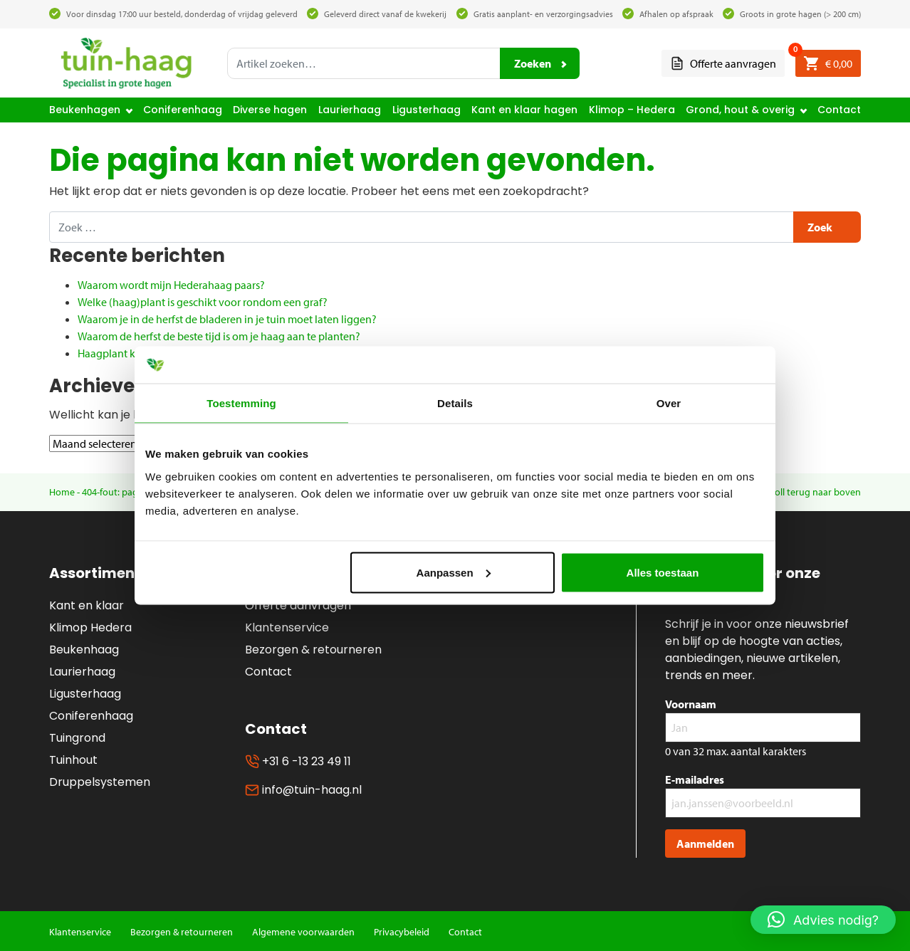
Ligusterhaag (426, 110)
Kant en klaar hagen (524, 110)
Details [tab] (455, 403)
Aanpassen (454, 572)
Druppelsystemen (99, 782)
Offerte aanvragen (723, 63)
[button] (823, 919)
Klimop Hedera (90, 627)
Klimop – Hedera (632, 110)
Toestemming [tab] (241, 403)
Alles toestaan (663, 572)
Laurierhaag (349, 110)
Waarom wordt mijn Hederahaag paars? (171, 285)
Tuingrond (77, 738)
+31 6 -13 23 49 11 (298, 761)
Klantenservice (287, 627)
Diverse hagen (270, 110)
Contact (839, 110)
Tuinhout (73, 760)
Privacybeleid (401, 931)
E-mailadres (694, 779)
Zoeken (532, 63)
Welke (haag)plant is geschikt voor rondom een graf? (203, 302)
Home (62, 491)
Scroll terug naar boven (811, 491)
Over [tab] (669, 403)
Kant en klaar (86, 605)
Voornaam (690, 704)
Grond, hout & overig (740, 110)
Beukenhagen (84, 110)
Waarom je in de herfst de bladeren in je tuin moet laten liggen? (227, 319)
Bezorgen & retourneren (313, 649)
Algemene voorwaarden (303, 931)
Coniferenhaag (182, 110)
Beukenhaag (84, 649)
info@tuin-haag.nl (303, 790)
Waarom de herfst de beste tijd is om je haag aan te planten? (219, 336)
